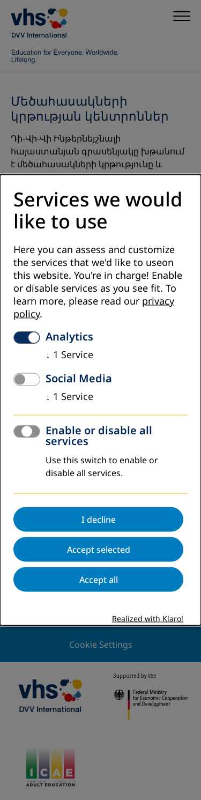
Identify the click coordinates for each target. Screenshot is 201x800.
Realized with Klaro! (147, 618)
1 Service (69, 354)
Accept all (98, 579)
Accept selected (98, 549)
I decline (98, 519)
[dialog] (100, 400)
